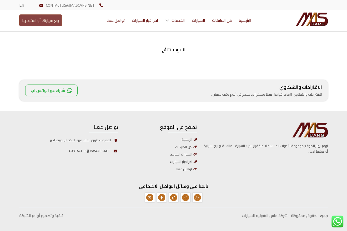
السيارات (198, 19)
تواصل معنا (115, 19)
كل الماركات (222, 19)
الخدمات (178, 19)
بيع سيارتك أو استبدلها (40, 19)
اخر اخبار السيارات (145, 19)
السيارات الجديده (181, 154)
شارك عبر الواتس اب (51, 90)
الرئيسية (245, 19)
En (21, 5)
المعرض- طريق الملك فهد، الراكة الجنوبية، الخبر (84, 140)
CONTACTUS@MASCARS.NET (70, 5)
